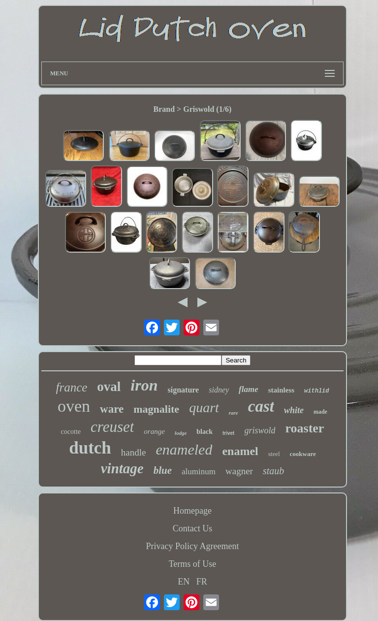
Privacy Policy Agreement (192, 546)
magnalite (156, 409)
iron (144, 385)
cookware (303, 454)
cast (261, 406)
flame (248, 389)
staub (273, 470)
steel (274, 454)
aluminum (199, 471)
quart (204, 407)
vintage (122, 468)
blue (163, 470)
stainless (281, 390)
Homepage (192, 511)
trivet (228, 433)
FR (201, 582)
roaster (304, 428)
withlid (316, 391)
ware (112, 409)
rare (233, 413)
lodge (181, 433)
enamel (240, 451)
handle (133, 452)
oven (74, 406)
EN (183, 582)
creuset (112, 426)
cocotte (71, 431)
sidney (219, 390)
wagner (239, 471)
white (294, 410)
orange (154, 431)
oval (109, 386)
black (204, 431)
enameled (184, 449)
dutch (90, 448)
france (71, 387)
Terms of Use (193, 564)
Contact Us (193, 528)
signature (183, 390)
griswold (259, 430)
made (320, 411)
